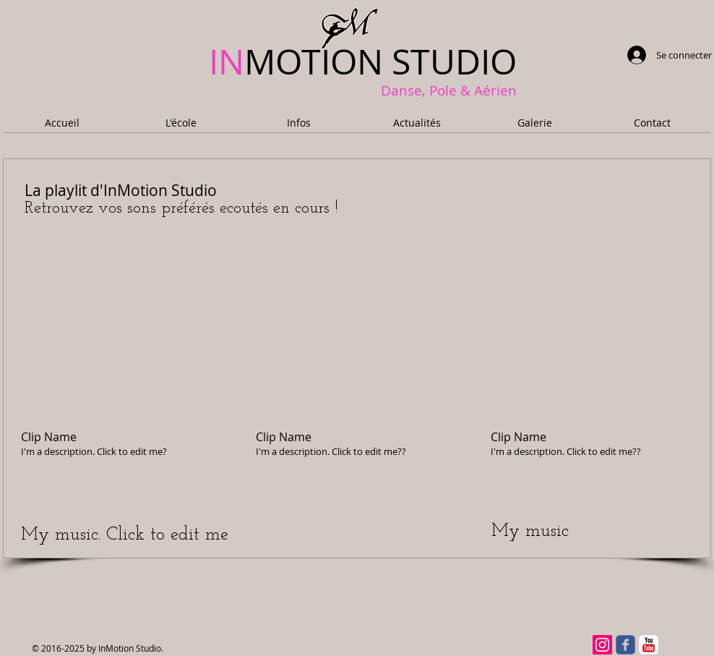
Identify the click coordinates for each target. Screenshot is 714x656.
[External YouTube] (121, 338)
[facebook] (625, 645)
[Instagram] (602, 645)
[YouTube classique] (648, 645)
